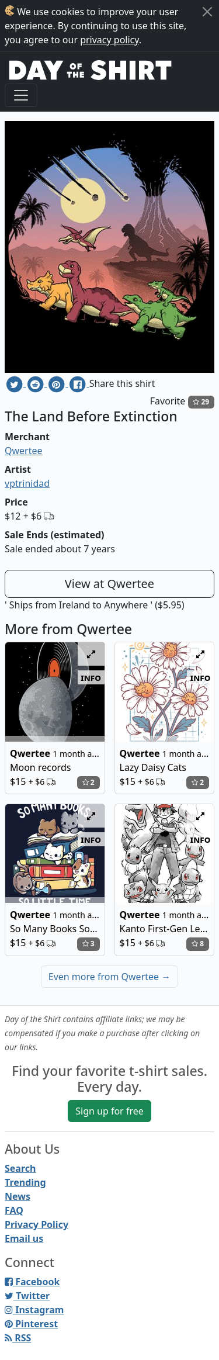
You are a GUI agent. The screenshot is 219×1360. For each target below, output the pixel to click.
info (91, 677)
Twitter (27, 1295)
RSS (18, 1337)
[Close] (207, 12)
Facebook (32, 1281)
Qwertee (24, 450)
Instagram (34, 1309)
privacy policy (109, 39)
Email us (24, 1238)
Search (20, 1168)
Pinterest (31, 1323)
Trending (25, 1182)
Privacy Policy (36, 1224)
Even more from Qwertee (109, 976)
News (17, 1196)
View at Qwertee (109, 583)
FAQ (14, 1210)
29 (201, 402)
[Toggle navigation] (21, 95)
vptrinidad (27, 483)
